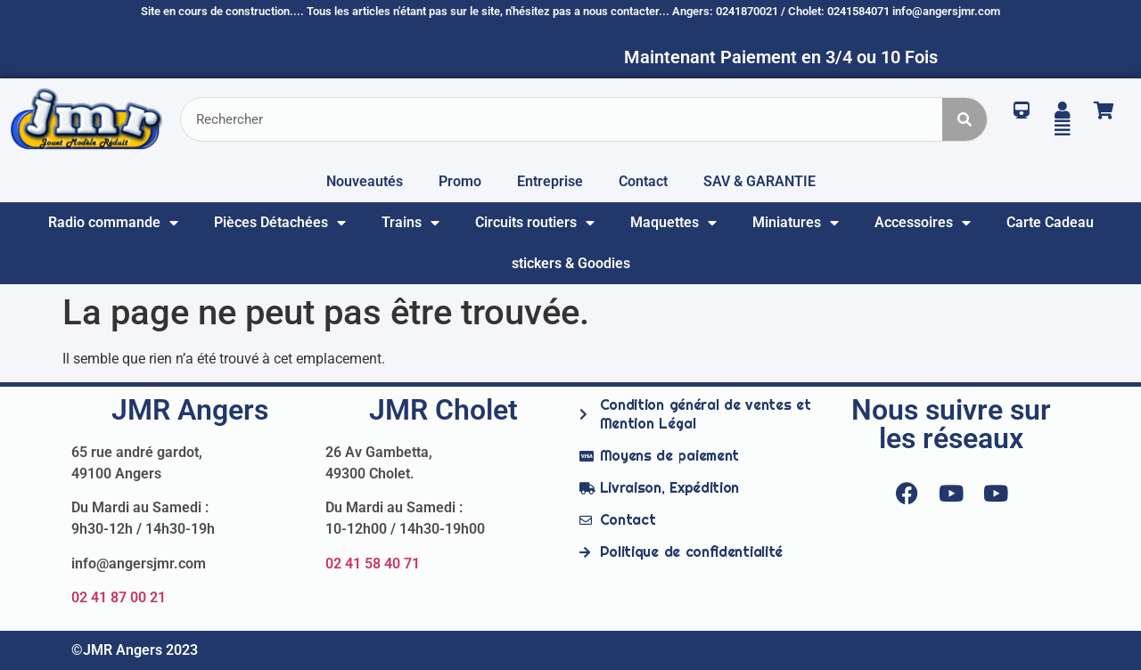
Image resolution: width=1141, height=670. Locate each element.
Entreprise (550, 181)
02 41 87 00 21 (118, 597)
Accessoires (922, 223)
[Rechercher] (964, 119)
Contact (643, 181)
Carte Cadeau (1050, 222)
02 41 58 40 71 (372, 563)
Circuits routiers (535, 223)
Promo (460, 181)
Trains (410, 223)
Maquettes (673, 223)
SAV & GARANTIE (759, 181)
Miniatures (795, 223)
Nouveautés (364, 181)
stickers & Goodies (571, 263)
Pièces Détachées (280, 223)
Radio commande (113, 223)
